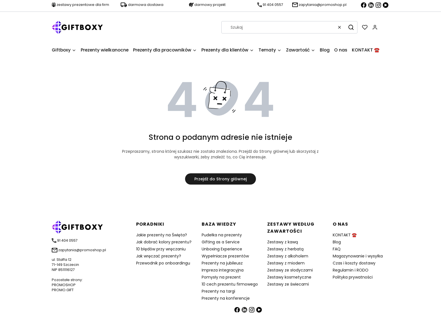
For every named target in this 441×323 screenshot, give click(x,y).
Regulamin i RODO (350, 270)
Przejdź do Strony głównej (220, 179)
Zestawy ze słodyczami (290, 270)
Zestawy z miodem (286, 263)
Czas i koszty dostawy (354, 263)
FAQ (337, 249)
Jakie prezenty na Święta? (161, 235)
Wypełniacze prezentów (225, 256)
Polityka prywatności (353, 277)
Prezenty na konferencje (226, 298)
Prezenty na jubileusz (222, 263)
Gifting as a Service (221, 242)
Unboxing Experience (222, 249)
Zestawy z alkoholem (287, 256)
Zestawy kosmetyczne (289, 277)
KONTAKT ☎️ (345, 235)
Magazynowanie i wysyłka (358, 256)
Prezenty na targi (218, 291)
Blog (337, 242)
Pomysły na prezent (221, 277)
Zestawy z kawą (282, 242)
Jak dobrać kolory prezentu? (164, 242)
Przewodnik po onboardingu (163, 263)
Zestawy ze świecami (288, 284)
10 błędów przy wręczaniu (161, 249)
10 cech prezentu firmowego (230, 284)
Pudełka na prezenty (222, 235)
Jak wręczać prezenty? (158, 256)
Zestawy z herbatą (285, 249)
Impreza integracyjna (223, 270)
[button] (351, 27)
